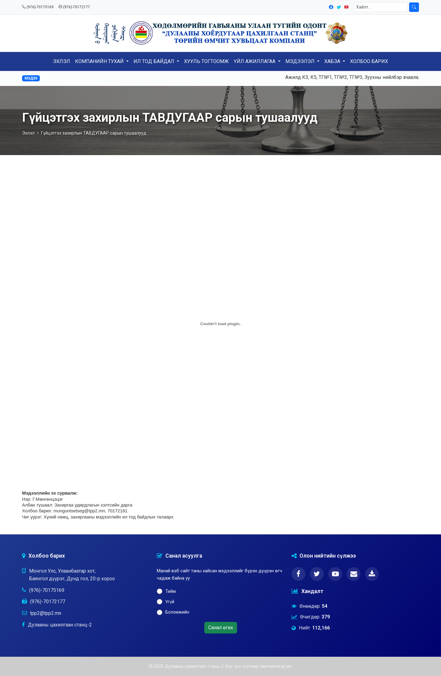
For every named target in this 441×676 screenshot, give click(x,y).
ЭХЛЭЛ (61, 61)
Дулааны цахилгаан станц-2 (60, 625)
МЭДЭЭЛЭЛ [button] (300, 61)
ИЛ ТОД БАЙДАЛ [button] (154, 61)
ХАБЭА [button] (332, 61)
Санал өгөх (220, 627)
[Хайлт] (380, 7)
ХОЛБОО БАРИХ (369, 61)
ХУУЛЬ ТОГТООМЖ (206, 61)
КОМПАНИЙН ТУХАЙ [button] (100, 61)
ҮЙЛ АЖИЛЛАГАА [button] (255, 61)
